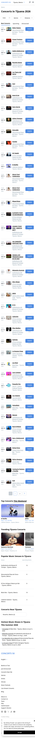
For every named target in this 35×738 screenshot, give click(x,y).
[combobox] (19, 2)
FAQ (2, 703)
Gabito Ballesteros (18, 51)
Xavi (13, 84)
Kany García (16, 107)
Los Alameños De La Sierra (10, 638)
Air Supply (15, 153)
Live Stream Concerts (7, 688)
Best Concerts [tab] (5, 23)
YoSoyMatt (15, 405)
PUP (13, 481)
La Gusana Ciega (17, 351)
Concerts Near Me (6, 672)
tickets (29, 29)
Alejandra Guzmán (18, 270)
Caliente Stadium (17, 65)
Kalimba (15, 340)
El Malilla (15, 165)
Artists (3, 678)
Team (2, 701)
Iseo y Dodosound (18, 438)
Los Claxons (16, 396)
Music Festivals (5, 685)
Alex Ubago (16, 282)
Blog (2, 691)
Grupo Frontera (17, 39)
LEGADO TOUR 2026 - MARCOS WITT (17, 228)
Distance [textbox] (27, 18)
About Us (4, 697)
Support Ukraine (6, 708)
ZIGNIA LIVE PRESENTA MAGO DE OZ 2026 (17, 257)
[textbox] (17, 18)
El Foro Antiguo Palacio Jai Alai (17, 156)
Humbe (14, 141)
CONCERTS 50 (6, 2)
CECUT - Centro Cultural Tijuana (17, 387)
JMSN (14, 293)
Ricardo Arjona (17, 62)
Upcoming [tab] (16, 23)
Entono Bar (15, 462)
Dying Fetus (16, 448)
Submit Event (5, 706)
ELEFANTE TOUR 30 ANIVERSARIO (17, 214)
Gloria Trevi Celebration (16, 175)
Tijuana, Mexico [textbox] (18, 2)
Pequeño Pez (16, 384)
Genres (3, 675)
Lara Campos (16, 372)
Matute (14, 415)
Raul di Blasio (16, 426)
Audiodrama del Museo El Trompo (17, 54)
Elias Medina (16, 328)
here (22, 728)
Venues (3, 682)
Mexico (3, 7)
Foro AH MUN (16, 398)
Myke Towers (16, 28)
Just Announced (6, 669)
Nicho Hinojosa (17, 459)
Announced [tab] (25, 23)
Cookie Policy (5, 717)
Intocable (15, 130)
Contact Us (4, 699)
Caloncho (15, 316)
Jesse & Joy (15, 95)
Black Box (15, 365)
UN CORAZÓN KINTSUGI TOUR (17, 242)
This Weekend (20, 501)
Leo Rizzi (15, 363)
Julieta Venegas (17, 118)
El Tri (13, 305)
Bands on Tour (5, 665)
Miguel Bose (16, 201)
